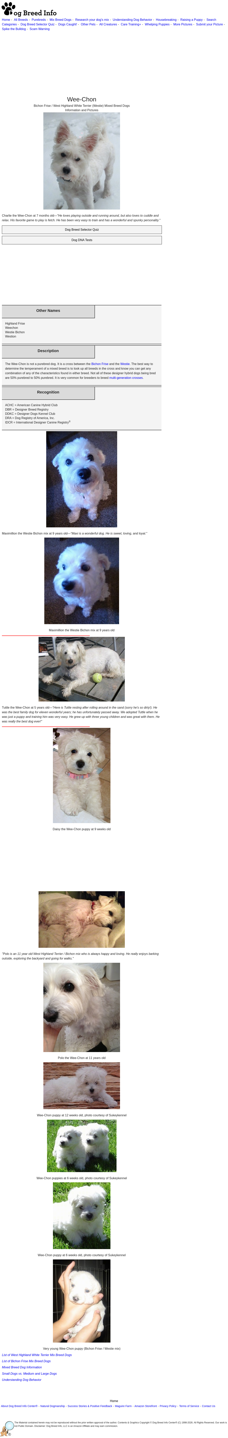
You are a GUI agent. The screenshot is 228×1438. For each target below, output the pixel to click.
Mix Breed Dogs (61, 19)
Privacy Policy (168, 1406)
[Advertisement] (113, 58)
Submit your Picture (209, 24)
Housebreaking (166, 19)
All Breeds (21, 19)
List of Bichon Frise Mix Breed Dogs (26, 1361)
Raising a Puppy (191, 19)
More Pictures (182, 24)
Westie (125, 364)
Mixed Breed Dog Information (22, 1367)
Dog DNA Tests (82, 240)
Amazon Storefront (145, 1406)
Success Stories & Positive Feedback (90, 1406)
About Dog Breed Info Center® (19, 1406)
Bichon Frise (99, 364)
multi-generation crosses (126, 377)
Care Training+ (131, 24)
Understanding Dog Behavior (132, 19)
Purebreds (39, 19)
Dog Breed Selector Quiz (37, 24)
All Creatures (108, 24)
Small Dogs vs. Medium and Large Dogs (29, 1373)
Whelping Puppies (157, 24)
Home (6, 19)
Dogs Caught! (67, 24)
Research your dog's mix (92, 19)
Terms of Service (189, 1406)
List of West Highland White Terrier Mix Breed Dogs (37, 1355)
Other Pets (88, 24)
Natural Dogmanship (52, 1406)
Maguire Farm (123, 1406)
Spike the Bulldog (14, 29)
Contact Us (208, 1406)
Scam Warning (39, 29)
